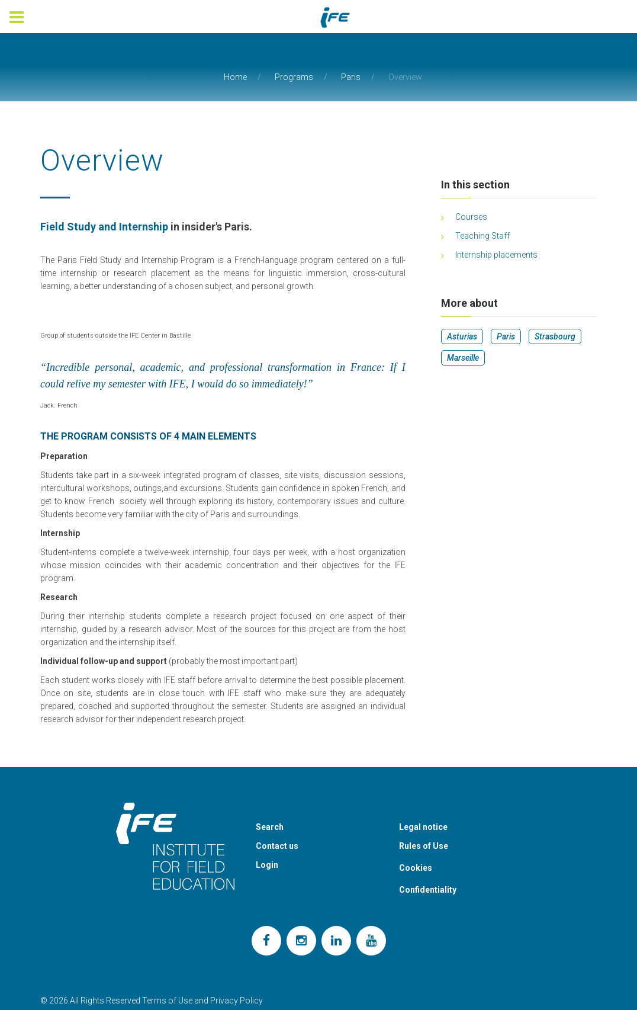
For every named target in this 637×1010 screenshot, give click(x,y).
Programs (294, 77)
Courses (471, 217)
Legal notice (423, 827)
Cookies (415, 868)
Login (267, 865)
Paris (351, 77)
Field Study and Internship (104, 226)
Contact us (277, 846)
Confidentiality (427, 889)
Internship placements (496, 254)
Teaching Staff (482, 236)
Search (270, 827)
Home (235, 77)
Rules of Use (423, 846)
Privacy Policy (236, 1000)
